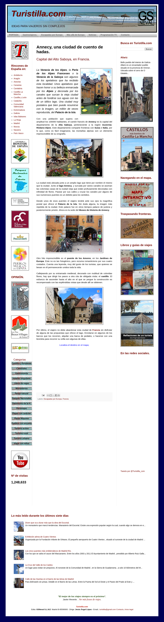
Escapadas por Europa (52, 35)
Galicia (17, 113)
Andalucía (18, 75)
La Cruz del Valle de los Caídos (39, 565)
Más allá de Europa (76, 35)
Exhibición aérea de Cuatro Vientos (40, 537)
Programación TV (109, 35)
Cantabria (18, 88)
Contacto (125, 35)
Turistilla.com (38, 13)
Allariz (124, 57)
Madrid (17, 123)
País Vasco (19, 133)
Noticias (92, 35)
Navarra (17, 130)
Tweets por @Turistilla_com (133, 471)
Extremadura (19, 110)
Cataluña (18, 101)
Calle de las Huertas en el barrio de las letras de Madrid (49, 579)
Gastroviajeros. (30, 35)
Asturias (17, 82)
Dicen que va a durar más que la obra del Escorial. (47, 523)
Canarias (18, 85)
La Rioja (17, 120)
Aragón (17, 78)
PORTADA (14, 35)
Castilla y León (20, 97)
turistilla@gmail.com (108, 609)
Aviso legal (128, 609)
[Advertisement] (74, 428)
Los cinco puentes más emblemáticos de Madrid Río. (48, 551)
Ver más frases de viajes (90, 599)
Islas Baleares (20, 116)
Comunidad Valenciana (19, 105)
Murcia (17, 127)
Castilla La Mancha (18, 93)
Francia (96, 330)
